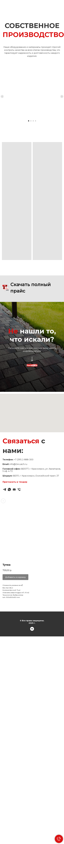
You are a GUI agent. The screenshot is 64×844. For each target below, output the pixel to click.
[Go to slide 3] (33, 120)
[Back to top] (3, 501)
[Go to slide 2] (30, 120)
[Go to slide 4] (35, 120)
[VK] (32, 630)
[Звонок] (19, 489)
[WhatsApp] (9, 489)
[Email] (14, 489)
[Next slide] (61, 96)
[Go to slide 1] (28, 120)
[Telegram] (4, 489)
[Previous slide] (2, 96)
